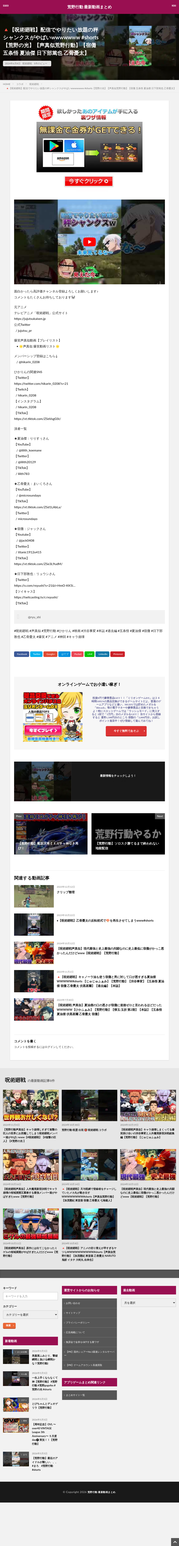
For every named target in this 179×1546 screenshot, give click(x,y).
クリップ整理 (66, 892)
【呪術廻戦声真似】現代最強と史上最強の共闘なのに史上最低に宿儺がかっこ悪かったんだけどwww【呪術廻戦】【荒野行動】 (111, 951)
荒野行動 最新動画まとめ (89, 7)
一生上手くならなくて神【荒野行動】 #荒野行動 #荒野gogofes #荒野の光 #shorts (44, 1395)
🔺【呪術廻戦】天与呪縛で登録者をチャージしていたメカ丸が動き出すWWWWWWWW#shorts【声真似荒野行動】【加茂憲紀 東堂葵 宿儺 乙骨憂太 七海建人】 (89, 1199)
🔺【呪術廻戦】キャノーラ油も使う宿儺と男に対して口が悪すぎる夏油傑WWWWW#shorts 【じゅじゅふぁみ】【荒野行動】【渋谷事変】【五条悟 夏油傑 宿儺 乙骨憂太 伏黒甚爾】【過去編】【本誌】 (110, 981)
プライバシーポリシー (80, 1332)
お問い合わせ (74, 1311)
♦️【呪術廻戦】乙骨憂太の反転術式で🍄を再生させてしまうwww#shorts (108, 920)
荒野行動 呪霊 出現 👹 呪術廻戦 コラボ (86, 1129)
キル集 (24, 1382)
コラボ (19, 84)
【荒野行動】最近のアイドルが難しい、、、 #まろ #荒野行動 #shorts (44, 1480)
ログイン (50, 1046)
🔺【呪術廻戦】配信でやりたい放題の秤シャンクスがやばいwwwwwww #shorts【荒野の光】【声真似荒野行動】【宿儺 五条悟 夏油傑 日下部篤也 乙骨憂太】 (91, 88)
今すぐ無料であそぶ (126, 731)
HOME (6, 84)
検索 (8, 1333)
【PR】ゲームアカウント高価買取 (87, 1377)
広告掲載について (77, 1342)
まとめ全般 (22, 1359)
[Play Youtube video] (89, 242)
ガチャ (24, 1414)
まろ (25, 1470)
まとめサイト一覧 (77, 1408)
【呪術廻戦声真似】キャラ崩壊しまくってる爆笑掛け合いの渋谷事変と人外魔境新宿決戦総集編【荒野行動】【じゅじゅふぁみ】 (148, 1134)
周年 (25, 1434)
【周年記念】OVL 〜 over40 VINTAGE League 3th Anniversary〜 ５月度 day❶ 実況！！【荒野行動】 (45, 1449)
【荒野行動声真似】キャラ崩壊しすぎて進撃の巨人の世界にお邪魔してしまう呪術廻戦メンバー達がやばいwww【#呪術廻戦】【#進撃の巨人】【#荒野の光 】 (31, 1136)
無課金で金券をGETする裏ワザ (85, 1352)
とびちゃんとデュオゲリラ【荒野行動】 (44, 1420)
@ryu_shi (34, 617)
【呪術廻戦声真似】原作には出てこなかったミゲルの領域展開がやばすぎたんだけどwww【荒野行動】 (31, 1259)
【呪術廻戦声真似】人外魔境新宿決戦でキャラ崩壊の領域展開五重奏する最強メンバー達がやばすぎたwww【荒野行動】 (31, 1194)
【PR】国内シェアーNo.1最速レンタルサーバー (89, 1365)
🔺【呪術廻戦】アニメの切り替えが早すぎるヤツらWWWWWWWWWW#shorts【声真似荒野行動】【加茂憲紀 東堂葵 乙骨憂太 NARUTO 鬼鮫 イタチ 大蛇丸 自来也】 (89, 1261)
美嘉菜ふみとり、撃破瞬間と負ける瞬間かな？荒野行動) (44, 1368)
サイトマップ (74, 1321)
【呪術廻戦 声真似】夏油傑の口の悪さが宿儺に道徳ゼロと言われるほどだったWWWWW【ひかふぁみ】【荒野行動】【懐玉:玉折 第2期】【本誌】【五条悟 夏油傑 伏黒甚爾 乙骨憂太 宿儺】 (110, 1010)
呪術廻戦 (27, 63)
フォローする (118, 781)
